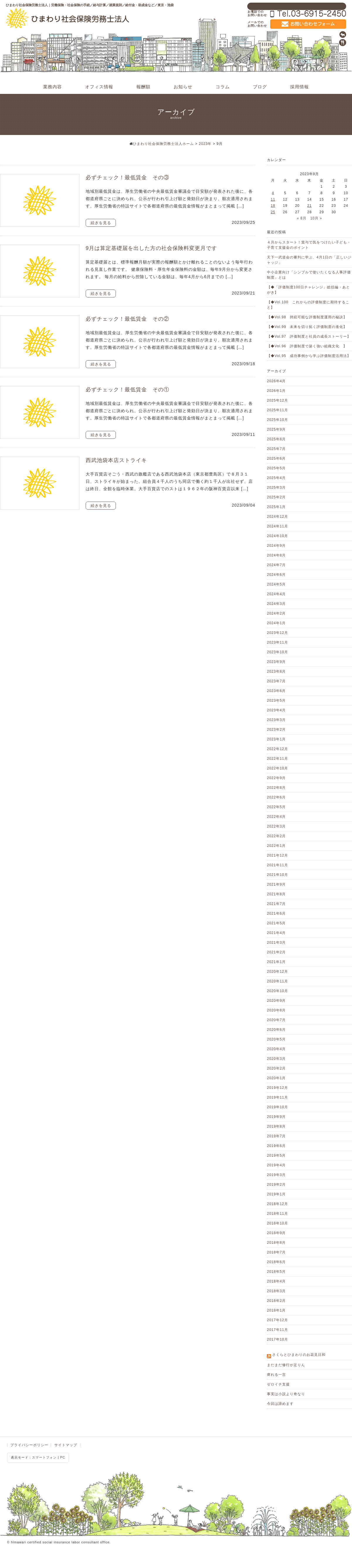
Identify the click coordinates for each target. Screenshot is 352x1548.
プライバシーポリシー (29, 1445)
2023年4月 (276, 710)
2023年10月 (277, 652)
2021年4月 (276, 933)
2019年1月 (276, 1194)
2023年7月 (276, 681)
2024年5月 (276, 584)
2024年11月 (277, 526)
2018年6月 (276, 1262)
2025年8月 (276, 439)
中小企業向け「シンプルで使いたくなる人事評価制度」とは (309, 275)
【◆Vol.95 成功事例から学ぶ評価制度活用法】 (309, 356)
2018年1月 (276, 1310)
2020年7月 (276, 1020)
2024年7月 (276, 565)
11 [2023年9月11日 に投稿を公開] (273, 199)
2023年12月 (277, 633)
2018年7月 (276, 1252)
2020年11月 (277, 981)
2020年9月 (276, 1001)
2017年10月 (277, 1339)
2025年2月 (276, 497)
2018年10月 (277, 1223)
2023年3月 (276, 720)
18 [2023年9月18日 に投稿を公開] (273, 206)
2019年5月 (276, 1155)
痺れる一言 (276, 1375)
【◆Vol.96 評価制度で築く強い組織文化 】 (307, 346)
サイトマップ (65, 1445)
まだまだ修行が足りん (286, 1365)
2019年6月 (276, 1146)
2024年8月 (276, 555)
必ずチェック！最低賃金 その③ (127, 177)
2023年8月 (276, 671)
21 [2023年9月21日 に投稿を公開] (309, 206)
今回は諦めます (280, 1404)
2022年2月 (276, 836)
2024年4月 (276, 594)
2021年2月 (276, 952)
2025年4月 (276, 478)
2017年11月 (277, 1330)
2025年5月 (276, 468)
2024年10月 (277, 536)
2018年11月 (277, 1214)
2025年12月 (277, 400)
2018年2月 (276, 1301)
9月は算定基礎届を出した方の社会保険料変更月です (151, 248)
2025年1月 (276, 507)
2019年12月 (277, 1088)
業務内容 (52, 86)
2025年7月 (276, 449)
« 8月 (302, 218)
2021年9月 (276, 884)
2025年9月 (276, 429)
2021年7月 (276, 904)
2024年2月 (276, 613)
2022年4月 (276, 817)
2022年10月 (277, 768)
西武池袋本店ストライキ (116, 460)
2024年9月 (276, 546)
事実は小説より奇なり (286, 1394)
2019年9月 (276, 1117)
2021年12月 (277, 855)
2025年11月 (277, 410)
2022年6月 (276, 797)
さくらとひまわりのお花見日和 (299, 1355)
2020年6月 (276, 1030)
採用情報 (299, 86)
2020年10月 (277, 991)
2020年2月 (276, 1068)
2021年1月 (276, 962)
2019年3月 (276, 1175)
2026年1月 (276, 391)
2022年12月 (277, 749)
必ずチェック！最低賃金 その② (127, 319)
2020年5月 (276, 1039)
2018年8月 (276, 1243)
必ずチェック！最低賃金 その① (127, 390)
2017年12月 (277, 1320)
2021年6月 (276, 913)
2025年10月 (277, 420)
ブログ (260, 86)
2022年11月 (277, 759)
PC (62, 1457)
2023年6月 (276, 691)
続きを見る (101, 223)
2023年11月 (277, 642)
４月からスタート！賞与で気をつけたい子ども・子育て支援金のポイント (309, 245)
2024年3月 (276, 604)
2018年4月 (276, 1281)
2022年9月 (276, 778)
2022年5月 (276, 807)
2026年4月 (276, 381)
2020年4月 (276, 1049)
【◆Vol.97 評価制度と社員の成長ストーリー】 (309, 336)
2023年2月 (276, 730)
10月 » (316, 218)
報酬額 (143, 86)
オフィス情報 (99, 86)
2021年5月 (276, 923)
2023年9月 (276, 662)
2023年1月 (276, 739)
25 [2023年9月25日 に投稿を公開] (273, 212)
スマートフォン (44, 1457)
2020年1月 (276, 1078)
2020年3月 (276, 1059)
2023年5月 (276, 700)
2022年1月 (276, 846)
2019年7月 (276, 1136)
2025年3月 (276, 487)
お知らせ (183, 86)
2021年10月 (277, 875)
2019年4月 (276, 1165)
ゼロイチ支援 (278, 1384)
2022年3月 (276, 826)
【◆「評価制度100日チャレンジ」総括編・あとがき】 (308, 290)
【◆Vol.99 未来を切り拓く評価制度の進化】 (307, 327)
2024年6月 (276, 575)
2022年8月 (276, 788)
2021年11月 (277, 865)
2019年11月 (277, 1097)
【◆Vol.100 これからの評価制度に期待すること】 (308, 304)
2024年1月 (276, 623)
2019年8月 (276, 1126)
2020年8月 (276, 1010)
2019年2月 (276, 1184)
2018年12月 (277, 1204)
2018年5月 (276, 1272)
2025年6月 (276, 458)
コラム (223, 86)
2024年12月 (277, 517)
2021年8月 (276, 894)
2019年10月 (277, 1107)
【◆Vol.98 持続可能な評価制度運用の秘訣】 (307, 317)
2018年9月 (276, 1233)
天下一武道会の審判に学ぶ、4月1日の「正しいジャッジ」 (309, 260)
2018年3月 (276, 1291)
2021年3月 (276, 942)
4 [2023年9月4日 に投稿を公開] (273, 193)
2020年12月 (277, 972)
